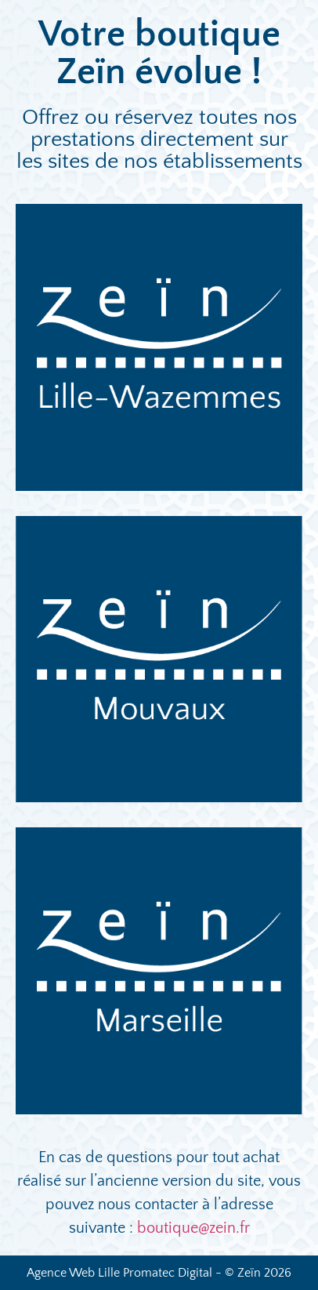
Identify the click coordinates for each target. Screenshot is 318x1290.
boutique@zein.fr (193, 1228)
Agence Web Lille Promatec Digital (119, 1273)
